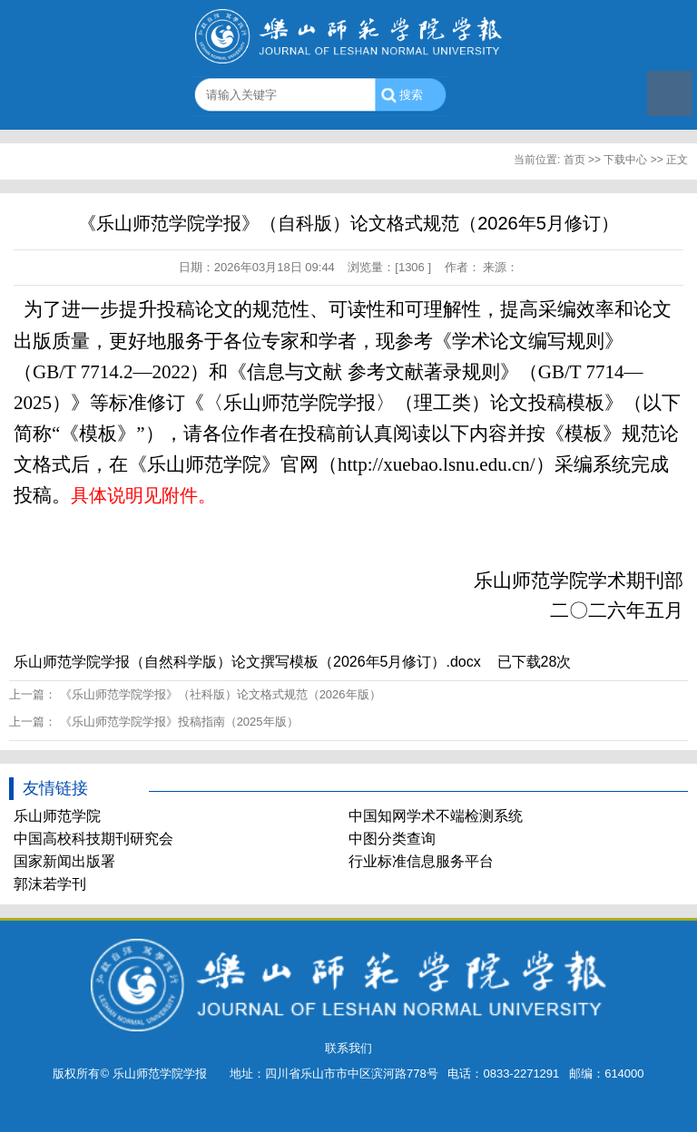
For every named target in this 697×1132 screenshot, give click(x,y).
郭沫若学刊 (50, 884)
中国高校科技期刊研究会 (93, 838)
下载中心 (625, 159)
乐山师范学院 (57, 816)
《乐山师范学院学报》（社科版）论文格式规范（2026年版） (220, 694)
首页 (574, 159)
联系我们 (348, 1048)
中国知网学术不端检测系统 (435, 816)
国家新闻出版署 (64, 861)
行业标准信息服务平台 (421, 861)
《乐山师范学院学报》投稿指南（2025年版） (179, 721)
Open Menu (669, 93)
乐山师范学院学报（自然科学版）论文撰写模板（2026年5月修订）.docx (247, 661)
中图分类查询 (392, 838)
